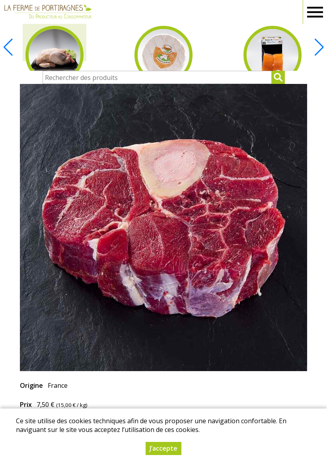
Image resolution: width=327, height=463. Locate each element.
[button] (319, 47)
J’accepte (163, 448)
